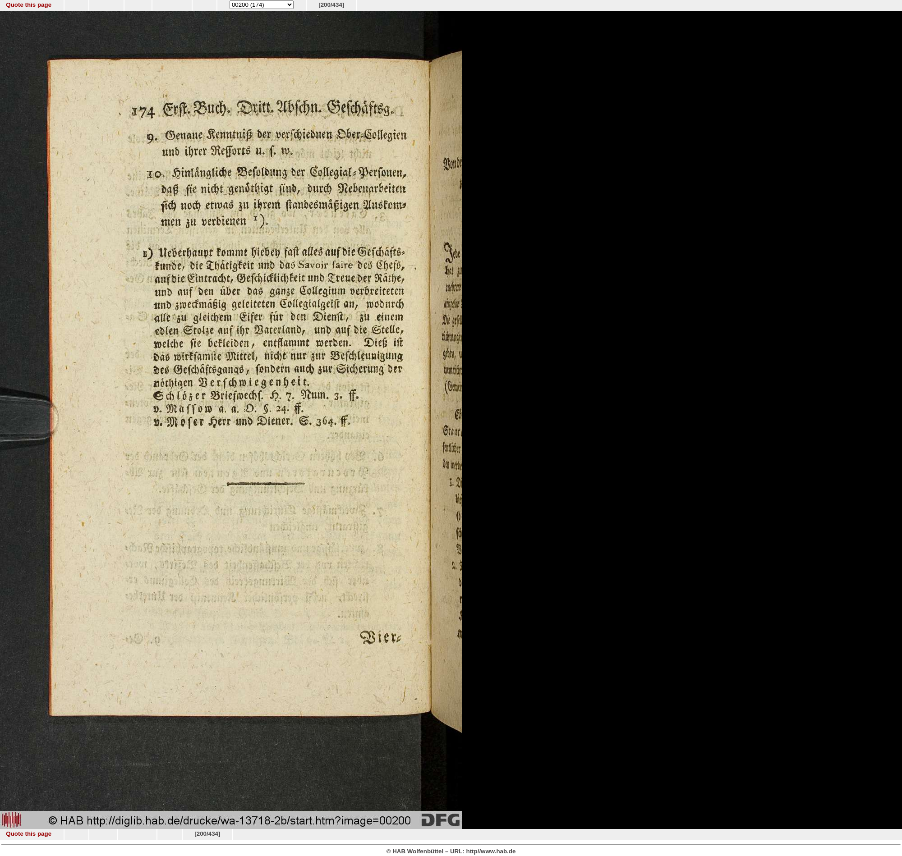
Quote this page (28, 4)
